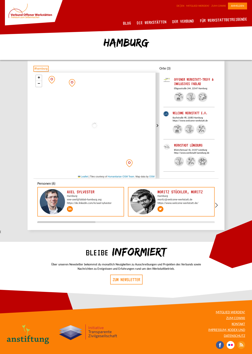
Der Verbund (183, 21)
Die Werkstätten (152, 22)
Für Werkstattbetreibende (223, 19)
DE (178, 6)
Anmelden (237, 6)
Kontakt (238, 324)
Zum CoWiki (218, 6)
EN (182, 6)
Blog (127, 23)
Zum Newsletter (126, 279)
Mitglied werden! (197, 6)
